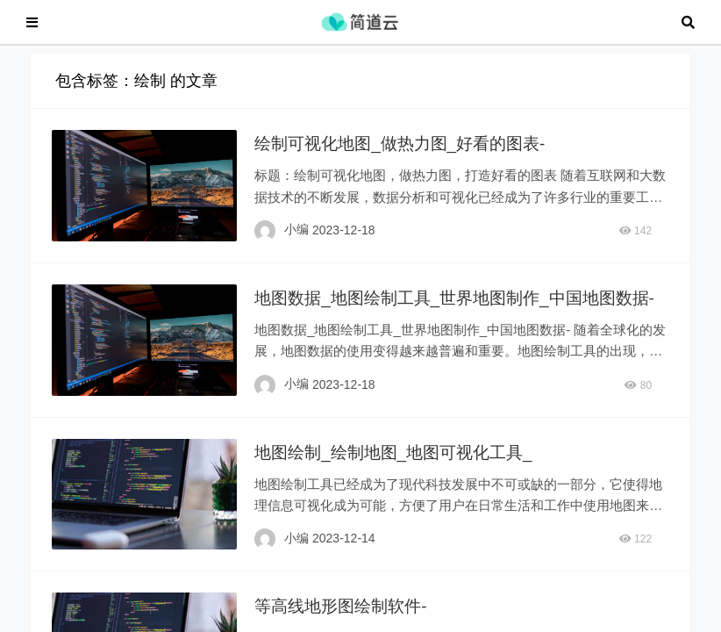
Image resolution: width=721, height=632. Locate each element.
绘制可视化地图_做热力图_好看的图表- (410, 152)
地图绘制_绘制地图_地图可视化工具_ (403, 481)
